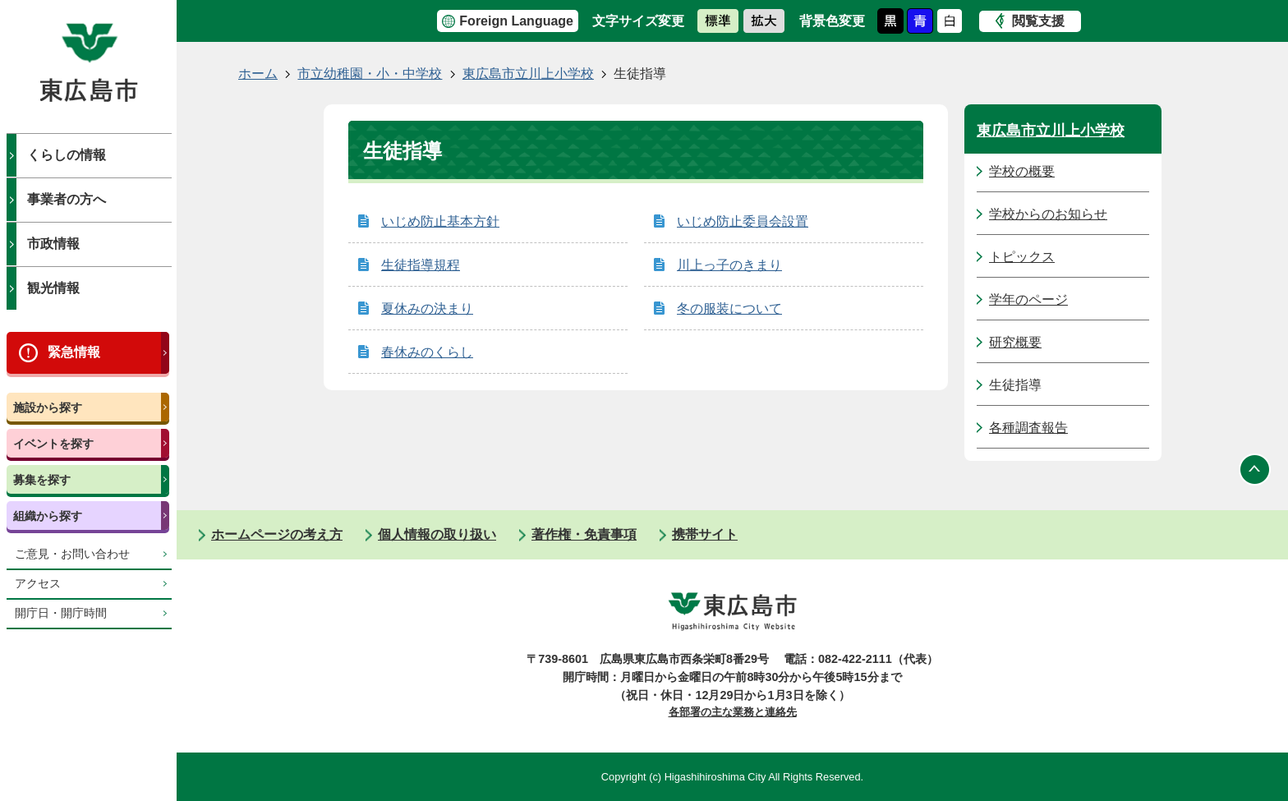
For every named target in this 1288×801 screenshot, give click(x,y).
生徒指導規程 (420, 265)
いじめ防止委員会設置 (742, 221)
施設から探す (47, 407)
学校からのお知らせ (1048, 214)
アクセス (38, 584)
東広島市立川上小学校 (528, 74)
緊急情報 (74, 352)
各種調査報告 (1028, 428)
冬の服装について (729, 308)
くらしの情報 (66, 155)
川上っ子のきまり (729, 265)
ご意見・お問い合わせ (72, 554)
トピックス (1022, 257)
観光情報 (53, 288)
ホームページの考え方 (277, 534)
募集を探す (42, 479)
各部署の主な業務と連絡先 (733, 712)
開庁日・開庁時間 (61, 613)
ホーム (258, 74)
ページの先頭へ (1255, 469)
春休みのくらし (427, 352)
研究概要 (1015, 342)
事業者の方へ (66, 199)
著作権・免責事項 (584, 534)
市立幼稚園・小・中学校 (369, 74)
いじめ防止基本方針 (440, 221)
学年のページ (1028, 299)
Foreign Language (516, 21)
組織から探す (47, 515)
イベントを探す (53, 443)
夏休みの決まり (427, 308)
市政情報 (53, 244)
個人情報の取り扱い (437, 534)
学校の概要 (1022, 171)
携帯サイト (705, 534)
